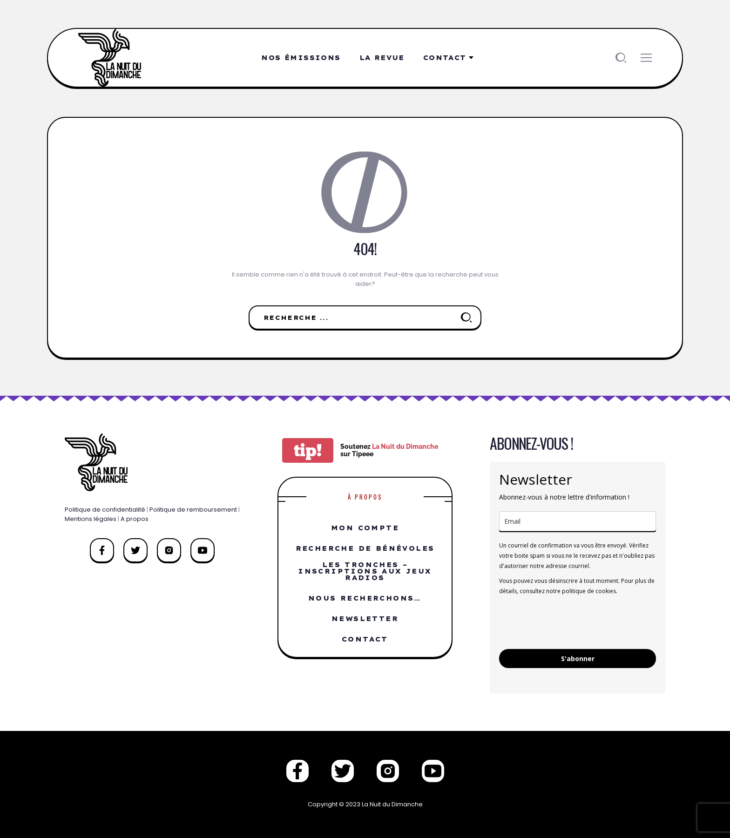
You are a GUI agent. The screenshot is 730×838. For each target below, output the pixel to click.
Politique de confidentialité (105, 509)
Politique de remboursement (193, 509)
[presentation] (570, 621)
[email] (577, 521)
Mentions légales (90, 518)
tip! (308, 450)
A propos (135, 518)
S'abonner (578, 658)
